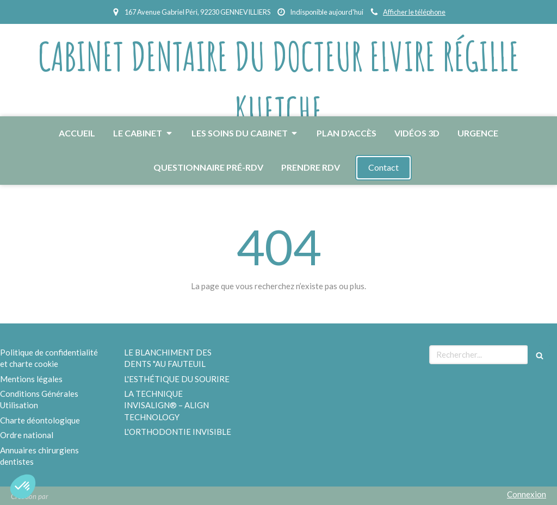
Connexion (526, 494)
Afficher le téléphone (414, 12)
